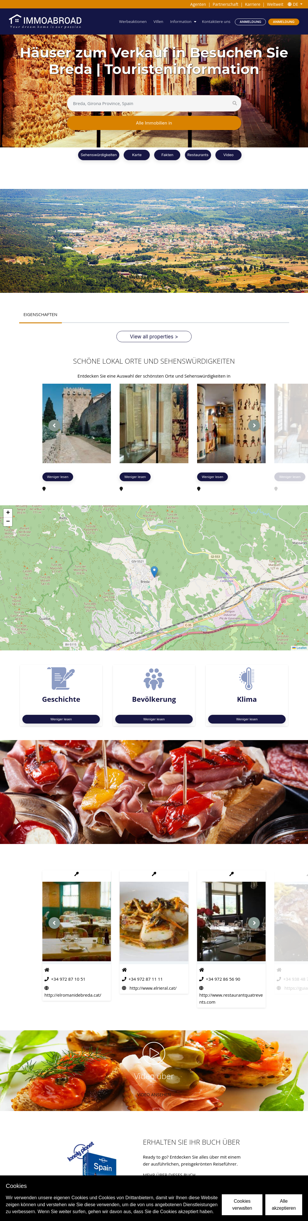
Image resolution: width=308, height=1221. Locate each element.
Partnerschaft (226, 4)
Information (181, 21)
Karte (137, 154)
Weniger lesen (58, 477)
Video (228, 154)
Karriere (252, 4)
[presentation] (54, 425)
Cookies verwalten (242, 1205)
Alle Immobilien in (154, 123)
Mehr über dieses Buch (169, 1175)
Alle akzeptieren (284, 1205)
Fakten (167, 154)
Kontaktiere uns (216, 21)
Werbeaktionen (133, 21)
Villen (158, 21)
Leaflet (299, 648)
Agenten (198, 4)
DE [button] (293, 4)
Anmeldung (251, 22)
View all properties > (154, 336)
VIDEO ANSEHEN (154, 1094)
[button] (154, 572)
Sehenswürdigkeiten (99, 154)
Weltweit (275, 4)
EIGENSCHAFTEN (40, 314)
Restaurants (197, 154)
